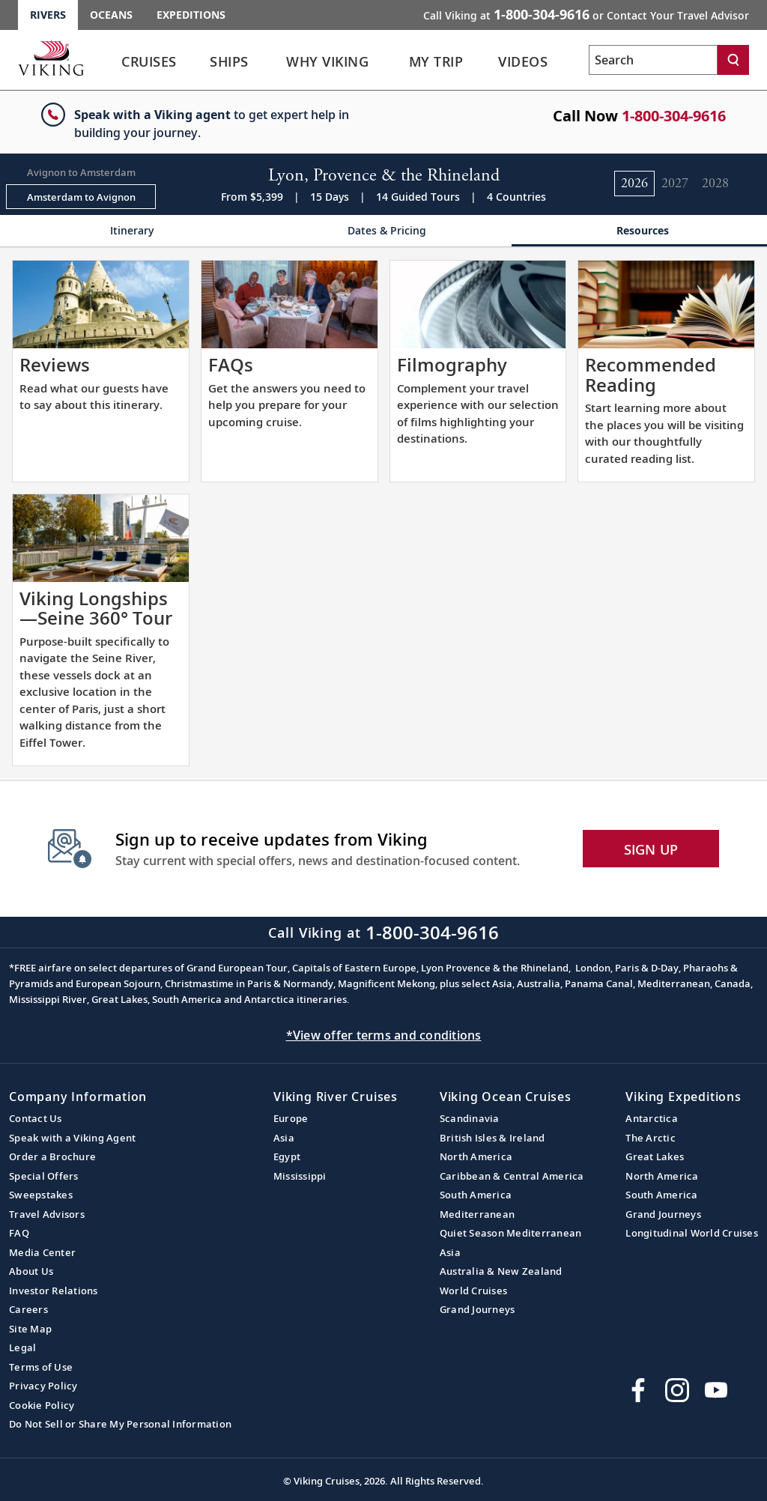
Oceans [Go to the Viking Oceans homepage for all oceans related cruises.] (111, 14)
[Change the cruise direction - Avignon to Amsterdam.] (81, 172)
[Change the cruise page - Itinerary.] (127, 231)
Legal (22, 1347)
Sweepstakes (41, 1194)
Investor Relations (53, 1290)
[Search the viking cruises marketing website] (653, 60)
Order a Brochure (52, 1156)
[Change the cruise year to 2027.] (675, 183)
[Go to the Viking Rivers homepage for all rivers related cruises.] (51, 58)
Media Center (42, 1252)
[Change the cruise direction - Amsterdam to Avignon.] (81, 197)
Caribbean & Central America (512, 1176)
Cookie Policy (41, 1405)
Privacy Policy (43, 1385)
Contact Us (35, 1118)
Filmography (452, 364)
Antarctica (651, 1118)
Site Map (30, 1328)
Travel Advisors (47, 1214)
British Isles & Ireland (492, 1137)
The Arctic (650, 1137)
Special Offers (44, 1176)
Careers (28, 1309)
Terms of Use (41, 1367)
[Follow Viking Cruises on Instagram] (677, 1390)
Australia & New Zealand (501, 1271)
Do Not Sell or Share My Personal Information (120, 1424)
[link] (149, 65)
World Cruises (473, 1290)
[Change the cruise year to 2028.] (715, 183)
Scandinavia (470, 1118)
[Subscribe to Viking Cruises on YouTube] (716, 1390)
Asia (283, 1137)
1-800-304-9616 (674, 116)
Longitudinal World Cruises (691, 1233)
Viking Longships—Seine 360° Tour (95, 608)
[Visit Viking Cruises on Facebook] (638, 1390)
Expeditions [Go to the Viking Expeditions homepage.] (191, 14)
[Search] (733, 60)
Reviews (54, 364)
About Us (31, 1271)
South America (476, 1194)
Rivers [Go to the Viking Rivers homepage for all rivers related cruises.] (48, 14)
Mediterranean (477, 1214)
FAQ (19, 1233)
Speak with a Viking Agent (72, 1137)
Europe (291, 1118)
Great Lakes (654, 1156)
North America (476, 1156)
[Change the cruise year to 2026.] (634, 183)
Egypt (286, 1156)
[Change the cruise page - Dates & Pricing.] (383, 231)
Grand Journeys (477, 1309)
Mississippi (300, 1176)
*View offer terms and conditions (384, 1035)
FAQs (230, 364)
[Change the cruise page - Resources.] (639, 231)
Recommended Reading (650, 374)
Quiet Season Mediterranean (511, 1233)
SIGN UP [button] (651, 849)
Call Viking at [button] (586, 14)
